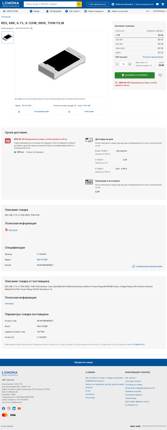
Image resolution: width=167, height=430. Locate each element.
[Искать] (79, 4)
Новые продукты (94, 11)
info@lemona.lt (139, 344)
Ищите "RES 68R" (84, 106)
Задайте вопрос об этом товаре (147, 266)
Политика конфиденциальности (140, 388)
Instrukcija (13, 230)
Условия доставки (133, 384)
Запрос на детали (118, 11)
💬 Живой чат (131, 405)
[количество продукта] (123, 64)
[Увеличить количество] (117, 64)
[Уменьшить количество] (129, 64)
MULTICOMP (26, 106)
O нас (88, 391)
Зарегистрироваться (144, 4)
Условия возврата (133, 395)
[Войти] (122, 4)
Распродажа (53, 11)
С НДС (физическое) (97, 4)
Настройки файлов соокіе (137, 401)
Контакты (89, 394)
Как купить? (72, 11)
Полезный (90, 397)
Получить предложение (153, 57)
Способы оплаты (133, 381)
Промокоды (130, 398)
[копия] (31, 28)
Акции (34, 11)
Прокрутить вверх (83, 362)
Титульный (6, 17)
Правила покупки (133, 391)
